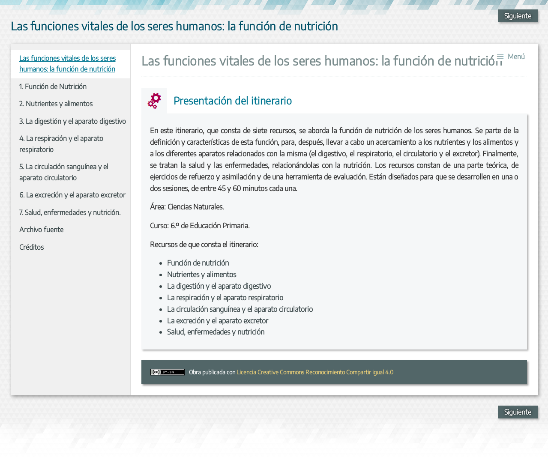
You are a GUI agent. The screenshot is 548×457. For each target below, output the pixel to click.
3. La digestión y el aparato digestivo (72, 121)
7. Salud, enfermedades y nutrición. (69, 212)
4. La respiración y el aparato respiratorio (61, 144)
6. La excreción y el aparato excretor (72, 195)
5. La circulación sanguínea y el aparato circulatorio (63, 172)
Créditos (31, 247)
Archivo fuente (41, 229)
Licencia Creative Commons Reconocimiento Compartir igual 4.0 (315, 372)
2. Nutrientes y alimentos (56, 103)
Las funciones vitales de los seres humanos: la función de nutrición (67, 64)
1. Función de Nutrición (53, 86)
